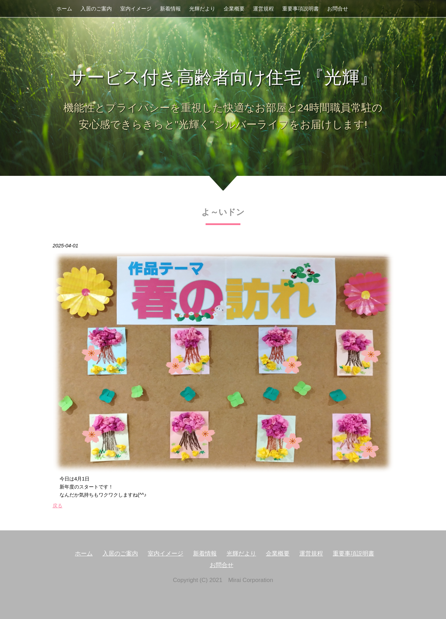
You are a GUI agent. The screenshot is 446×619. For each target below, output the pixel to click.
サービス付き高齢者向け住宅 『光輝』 (223, 77)
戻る (57, 505)
